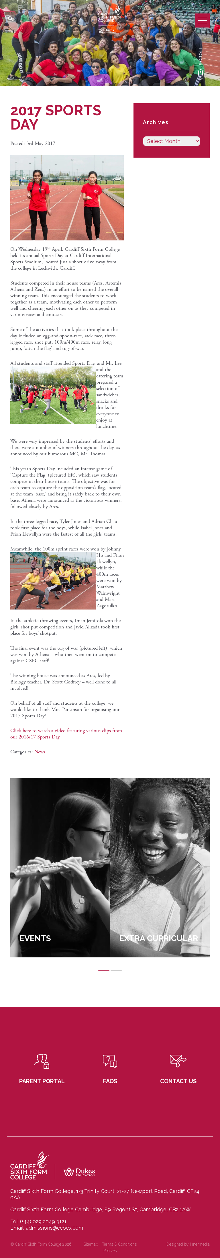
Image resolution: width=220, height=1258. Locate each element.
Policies (110, 1250)
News (39, 751)
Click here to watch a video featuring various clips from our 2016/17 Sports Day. (66, 733)
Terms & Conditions (119, 1244)
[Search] (10, 19)
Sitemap (91, 1244)
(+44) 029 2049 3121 (43, 1221)
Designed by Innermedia (188, 1244)
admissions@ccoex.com (54, 1228)
